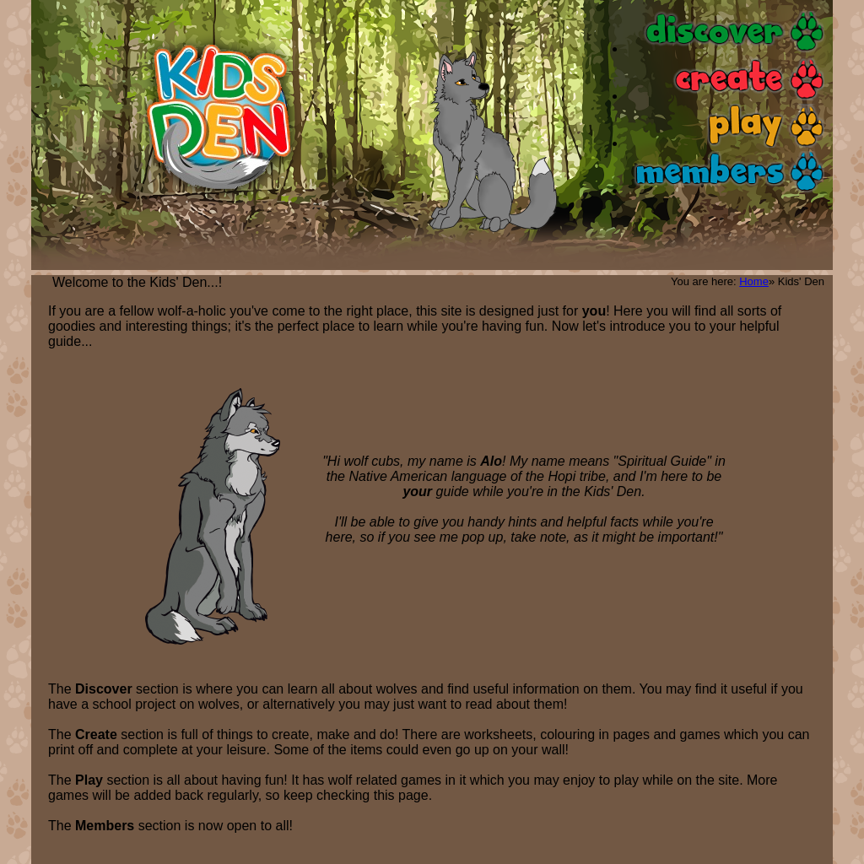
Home (754, 281)
